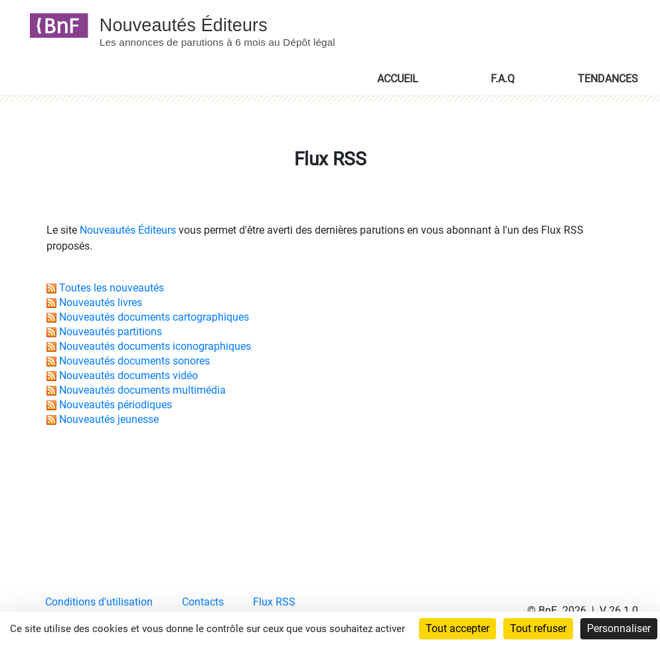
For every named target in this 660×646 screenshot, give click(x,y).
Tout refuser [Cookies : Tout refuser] (538, 628)
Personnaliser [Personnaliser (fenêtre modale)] (619, 628)
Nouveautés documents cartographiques (154, 317)
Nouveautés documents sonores (134, 361)
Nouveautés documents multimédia (142, 390)
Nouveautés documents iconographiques (155, 346)
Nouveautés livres (100, 302)
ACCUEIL (397, 78)
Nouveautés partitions (110, 331)
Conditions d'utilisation (99, 602)
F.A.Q (503, 78)
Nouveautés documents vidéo (128, 375)
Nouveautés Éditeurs (128, 230)
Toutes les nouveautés (111, 288)
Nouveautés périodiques (115, 404)
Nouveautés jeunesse (109, 419)
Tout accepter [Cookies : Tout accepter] (457, 628)
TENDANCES (608, 78)
